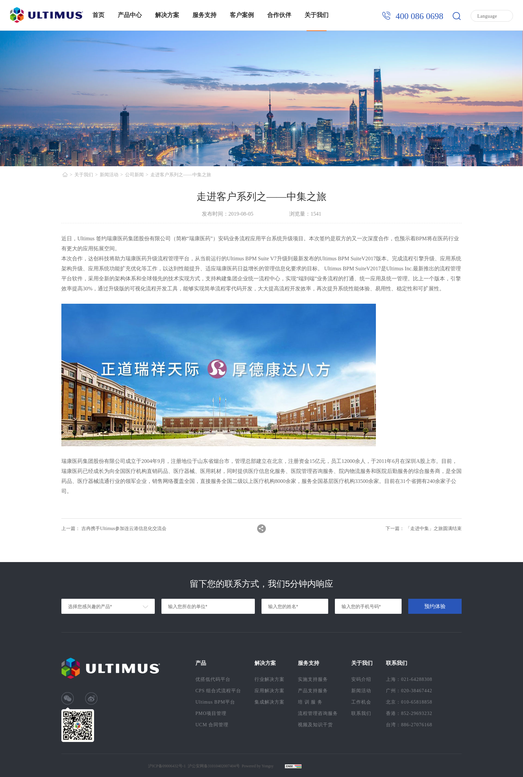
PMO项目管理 (210, 713)
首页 (98, 15)
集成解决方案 (269, 702)
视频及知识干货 (315, 724)
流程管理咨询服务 (318, 713)
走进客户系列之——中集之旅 (180, 174)
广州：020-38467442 (409, 690)
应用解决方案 (269, 690)
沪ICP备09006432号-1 (167, 766)
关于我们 (317, 15)
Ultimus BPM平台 (215, 702)
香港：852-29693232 (409, 713)
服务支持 (204, 15)
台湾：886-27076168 (409, 724)
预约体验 (435, 606)
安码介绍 (361, 679)
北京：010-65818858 (409, 702)
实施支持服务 (313, 679)
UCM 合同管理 (211, 724)
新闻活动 (109, 174)
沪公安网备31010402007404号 (214, 766)
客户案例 (242, 15)
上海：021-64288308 (409, 679)
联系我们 (361, 713)
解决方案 (167, 15)
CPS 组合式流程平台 (218, 690)
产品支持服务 (313, 690)
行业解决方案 (269, 679)
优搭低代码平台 (212, 679)
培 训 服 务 (310, 702)
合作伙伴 (279, 15)
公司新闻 (134, 174)
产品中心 (130, 15)
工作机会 (361, 702)
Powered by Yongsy (258, 766)
